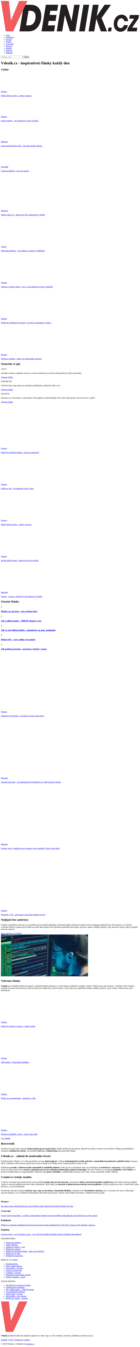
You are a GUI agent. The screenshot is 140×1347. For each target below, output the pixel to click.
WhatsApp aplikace (13, 1243)
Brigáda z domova (88, 1225)
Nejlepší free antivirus (14, 1256)
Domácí (9, 48)
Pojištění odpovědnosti (72, 1234)
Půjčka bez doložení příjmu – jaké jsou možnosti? (25, 1251)
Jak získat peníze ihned (10, 1206)
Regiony (9, 50)
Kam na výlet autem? (89, 1216)
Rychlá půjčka (55, 1206)
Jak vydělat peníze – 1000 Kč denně (20, 1290)
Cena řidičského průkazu (15, 1292)
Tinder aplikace (12, 1245)
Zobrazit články (7, 377)
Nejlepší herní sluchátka (15, 1287)
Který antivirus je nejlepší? (11, 933)
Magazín (9, 53)
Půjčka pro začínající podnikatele (14, 1225)
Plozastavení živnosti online (38, 1225)
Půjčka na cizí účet (13, 1253)
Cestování (10, 44)
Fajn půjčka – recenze (14, 1268)
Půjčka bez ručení (26, 1206)
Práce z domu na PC (73, 1225)
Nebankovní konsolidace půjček (18, 1275)
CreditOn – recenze (13, 1273)
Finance (9, 40)
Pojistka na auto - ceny (27, 1234)
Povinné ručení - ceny (9, 1234)
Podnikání (10, 37)
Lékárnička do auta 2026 (71, 1216)
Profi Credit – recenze (14, 1294)
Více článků (5, 1138)
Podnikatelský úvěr (57, 1225)
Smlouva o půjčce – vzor (15, 1247)
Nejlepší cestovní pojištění (51, 1216)
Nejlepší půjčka (12, 1264)
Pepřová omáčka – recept (15, 1277)
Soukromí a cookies (22, 1340)
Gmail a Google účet (14, 1270)
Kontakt (4, 1340)
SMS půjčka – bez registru (16, 1296)
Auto (8, 35)
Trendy (8, 42)
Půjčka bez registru (13, 1249)
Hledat (26, 57)
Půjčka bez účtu (67, 1206)
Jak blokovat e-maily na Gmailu (18, 1285)
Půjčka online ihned (41, 1206)
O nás (11, 1340)
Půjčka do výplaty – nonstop (17, 1298)
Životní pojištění (43, 1234)
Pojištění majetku (57, 1234)
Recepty (9, 46)
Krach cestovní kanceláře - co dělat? (15, 1216)
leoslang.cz (30, 1344)
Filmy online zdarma (14, 1266)
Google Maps (35, 1216)
